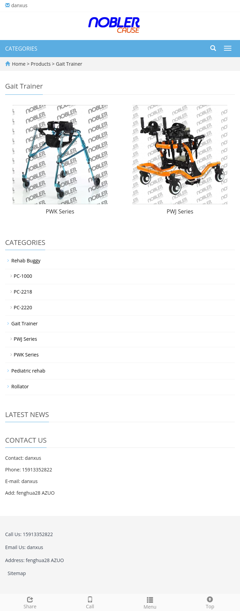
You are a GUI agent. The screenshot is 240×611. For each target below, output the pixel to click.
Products (41, 64)
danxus (19, 5)
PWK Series (60, 211)
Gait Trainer (69, 64)
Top (210, 602)
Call (90, 602)
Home (19, 64)
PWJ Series (180, 211)
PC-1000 (23, 276)
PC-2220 (23, 307)
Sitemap (17, 573)
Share (30, 602)
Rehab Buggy (25, 260)
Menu (150, 602)
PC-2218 (23, 291)
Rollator (20, 386)
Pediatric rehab (28, 370)
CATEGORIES (21, 48)
